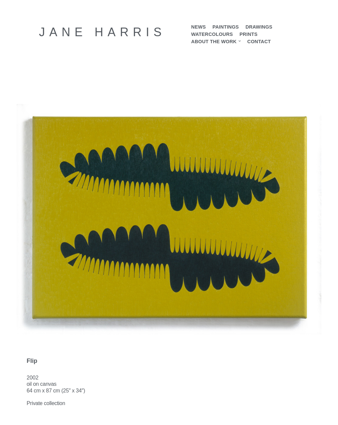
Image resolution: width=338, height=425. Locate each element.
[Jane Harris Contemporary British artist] (102, 32)
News (198, 27)
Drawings (258, 27)
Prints (248, 34)
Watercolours (212, 34)
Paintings (225, 27)
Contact (259, 41)
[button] (239, 41)
